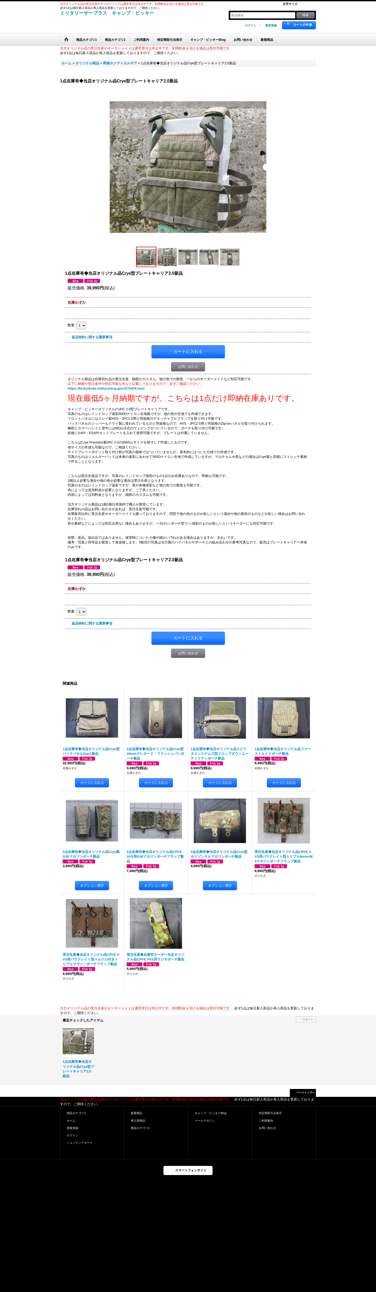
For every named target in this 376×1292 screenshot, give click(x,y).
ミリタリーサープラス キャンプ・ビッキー (107, 13)
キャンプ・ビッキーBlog (210, 1113)
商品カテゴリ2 (140, 1128)
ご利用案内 (266, 1120)
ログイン (250, 25)
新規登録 (271, 25)
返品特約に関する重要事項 (92, 337)
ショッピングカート (80, 1142)
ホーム (71, 1120)
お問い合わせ (188, 367)
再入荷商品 (138, 1120)
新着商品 (136, 1113)
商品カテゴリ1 (76, 1113)
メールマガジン (205, 1120)
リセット (308, 1019)
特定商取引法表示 (270, 1113)
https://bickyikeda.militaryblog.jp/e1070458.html (106, 388)
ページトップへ (305, 1092)
